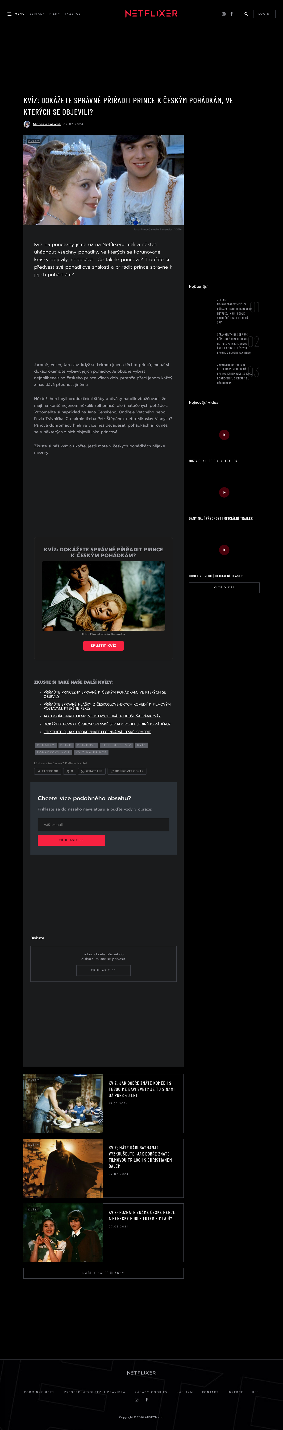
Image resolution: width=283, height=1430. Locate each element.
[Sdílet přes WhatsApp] (92, 770)
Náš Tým (185, 1392)
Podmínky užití (38, 1392)
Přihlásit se (72, 839)
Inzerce (236, 1392)
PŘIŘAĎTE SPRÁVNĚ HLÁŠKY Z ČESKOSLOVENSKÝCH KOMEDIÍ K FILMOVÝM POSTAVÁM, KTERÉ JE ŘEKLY (107, 705)
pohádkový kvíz (54, 751)
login (264, 14)
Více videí (224, 588)
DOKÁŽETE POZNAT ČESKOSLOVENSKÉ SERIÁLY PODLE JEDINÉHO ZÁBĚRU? (107, 722)
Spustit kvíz (103, 644)
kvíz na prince (92, 751)
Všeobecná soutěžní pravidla (94, 1392)
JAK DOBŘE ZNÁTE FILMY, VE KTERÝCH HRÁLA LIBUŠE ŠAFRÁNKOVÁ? (102, 714)
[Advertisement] (103, 321)
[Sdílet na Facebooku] (48, 770)
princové (87, 744)
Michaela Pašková (47, 124)
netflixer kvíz (117, 744)
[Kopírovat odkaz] (127, 770)
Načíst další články (103, 1272)
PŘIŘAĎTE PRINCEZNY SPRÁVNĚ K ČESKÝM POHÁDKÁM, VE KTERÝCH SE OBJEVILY (105, 693)
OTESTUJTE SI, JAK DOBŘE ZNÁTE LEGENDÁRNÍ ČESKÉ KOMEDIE (97, 730)
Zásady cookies (151, 1392)
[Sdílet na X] (70, 770)
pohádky (46, 744)
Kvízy (34, 142)
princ (66, 744)
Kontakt (211, 1392)
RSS (257, 1392)
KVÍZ (142, 744)
